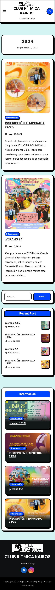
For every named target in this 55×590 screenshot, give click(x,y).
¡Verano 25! (11, 349)
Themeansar (27, 585)
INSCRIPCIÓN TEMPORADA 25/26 (20, 336)
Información (12, 117)
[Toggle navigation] (4, 11)
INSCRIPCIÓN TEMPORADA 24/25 (25, 125)
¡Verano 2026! (12, 323)
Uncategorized (17, 448)
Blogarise (42, 581)
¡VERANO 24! (14, 239)
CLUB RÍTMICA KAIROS (27, 11)
